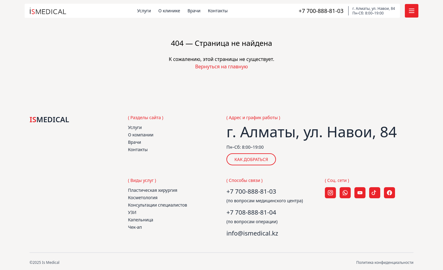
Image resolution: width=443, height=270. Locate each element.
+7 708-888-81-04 (251, 212)
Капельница (140, 220)
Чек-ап (135, 227)
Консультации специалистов (157, 205)
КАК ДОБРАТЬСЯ (251, 159)
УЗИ (132, 212)
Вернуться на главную (221, 66)
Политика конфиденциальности (384, 262)
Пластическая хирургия (152, 190)
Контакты (218, 11)
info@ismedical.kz (252, 233)
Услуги (144, 11)
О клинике (169, 11)
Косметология (143, 197)
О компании (141, 135)
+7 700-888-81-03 (251, 191)
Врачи (193, 11)
